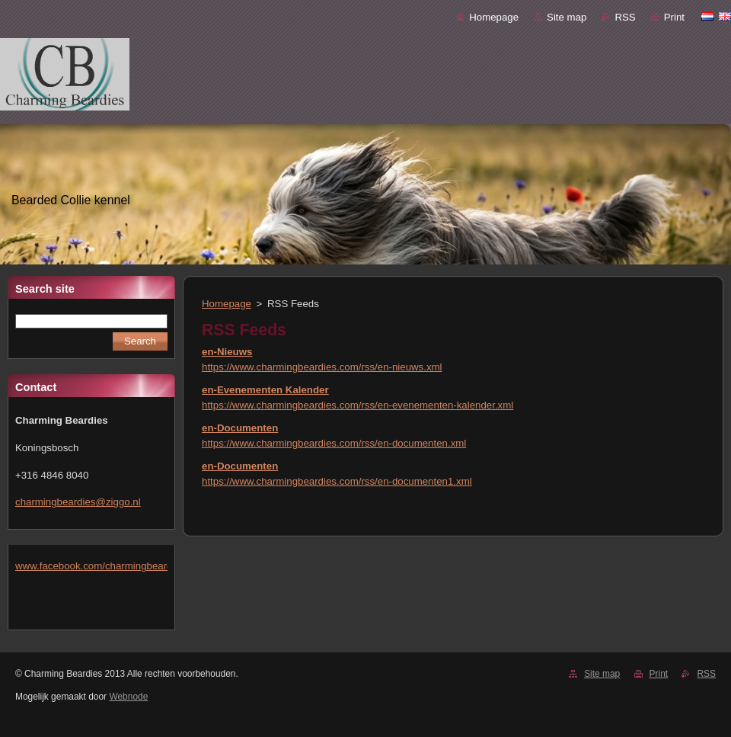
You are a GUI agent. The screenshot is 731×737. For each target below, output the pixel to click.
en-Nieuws (227, 351)
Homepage (494, 17)
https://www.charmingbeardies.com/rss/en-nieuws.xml (322, 367)
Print (674, 17)
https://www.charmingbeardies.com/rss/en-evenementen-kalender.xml (357, 405)
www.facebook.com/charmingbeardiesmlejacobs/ (124, 566)
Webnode (128, 696)
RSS (624, 17)
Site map (566, 17)
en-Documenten (240, 428)
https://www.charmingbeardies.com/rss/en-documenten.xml (334, 443)
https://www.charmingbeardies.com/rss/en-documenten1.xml (337, 481)
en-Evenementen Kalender (265, 390)
